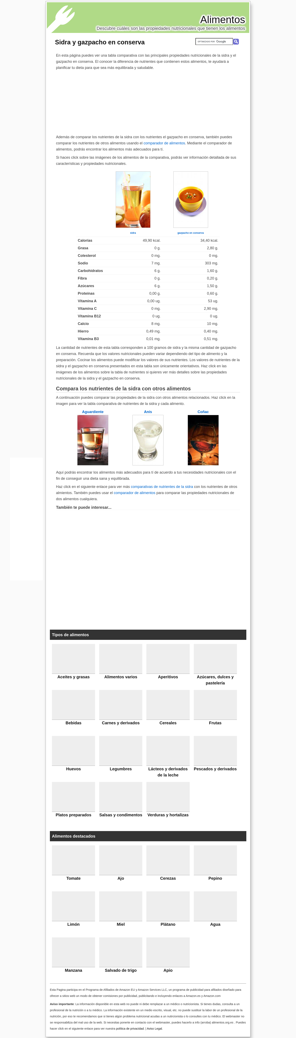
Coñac (203, 412)
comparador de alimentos (164, 143)
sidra (133, 232)
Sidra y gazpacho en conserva (100, 42)
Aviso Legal (154, 1028)
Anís (148, 412)
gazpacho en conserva (190, 232)
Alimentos (222, 19)
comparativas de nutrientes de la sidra (162, 487)
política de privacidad (130, 1028)
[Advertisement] (148, 101)
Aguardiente (92, 412)
